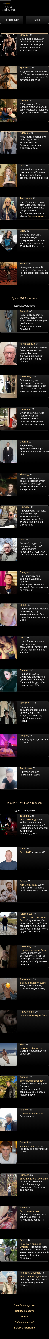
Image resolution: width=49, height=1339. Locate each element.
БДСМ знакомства (24, 1327)
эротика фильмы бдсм (32, 1080)
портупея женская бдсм (33, 950)
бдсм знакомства (37, 216)
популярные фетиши (31, 1113)
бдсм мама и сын (29, 1211)
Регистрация (12, 19)
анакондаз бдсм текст (32, 1048)
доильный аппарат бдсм (33, 1015)
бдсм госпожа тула (30, 1276)
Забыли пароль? (24, 1322)
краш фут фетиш (29, 1146)
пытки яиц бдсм (28, 884)
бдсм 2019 (25, 852)
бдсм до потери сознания (34, 1178)
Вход (37, 19)
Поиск (24, 1316)
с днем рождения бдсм (33, 982)
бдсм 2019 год (28, 819)
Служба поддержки (24, 1305)
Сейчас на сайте (24, 1311)
